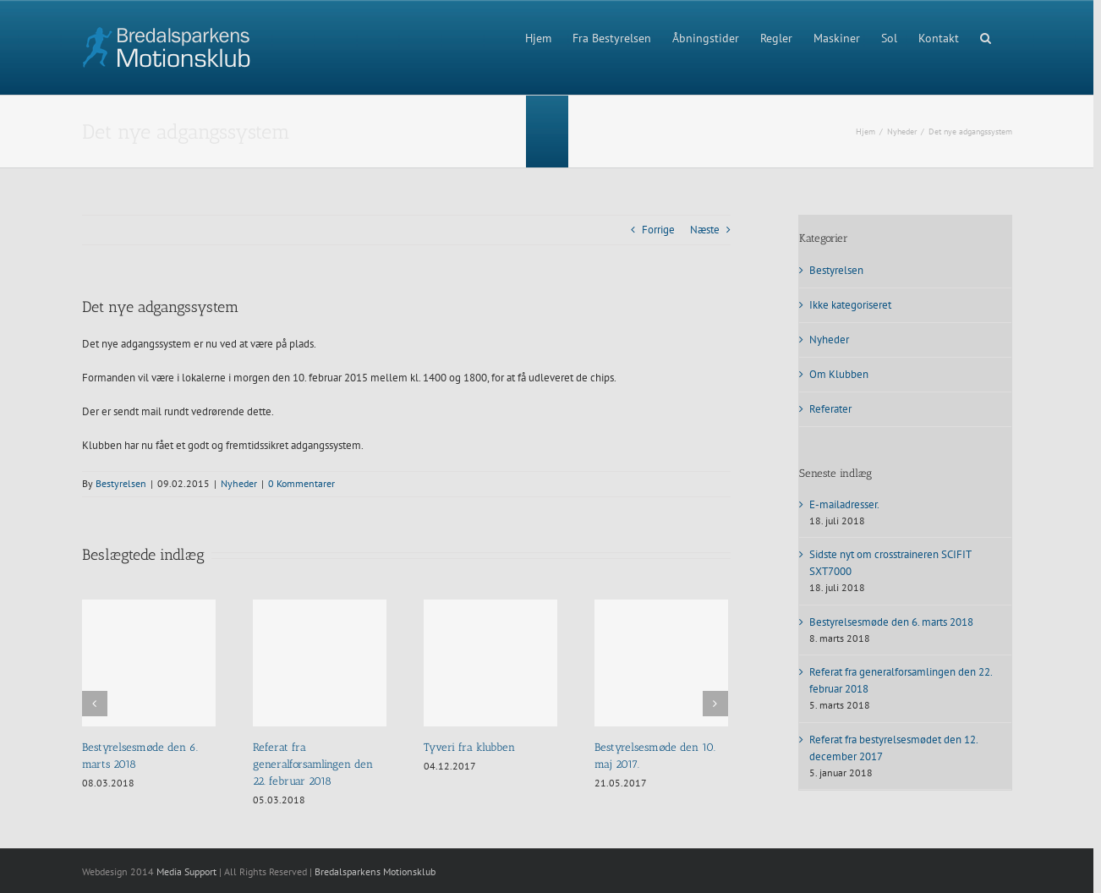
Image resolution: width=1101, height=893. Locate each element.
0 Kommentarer (301, 483)
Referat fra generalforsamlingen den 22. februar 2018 (313, 764)
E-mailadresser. (844, 504)
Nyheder (239, 483)
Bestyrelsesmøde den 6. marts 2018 (891, 622)
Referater (830, 409)
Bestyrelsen (121, 483)
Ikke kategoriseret (850, 305)
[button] (985, 36)
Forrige (658, 229)
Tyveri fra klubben (469, 747)
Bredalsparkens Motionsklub (375, 871)
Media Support (186, 871)
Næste (705, 229)
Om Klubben (838, 374)
